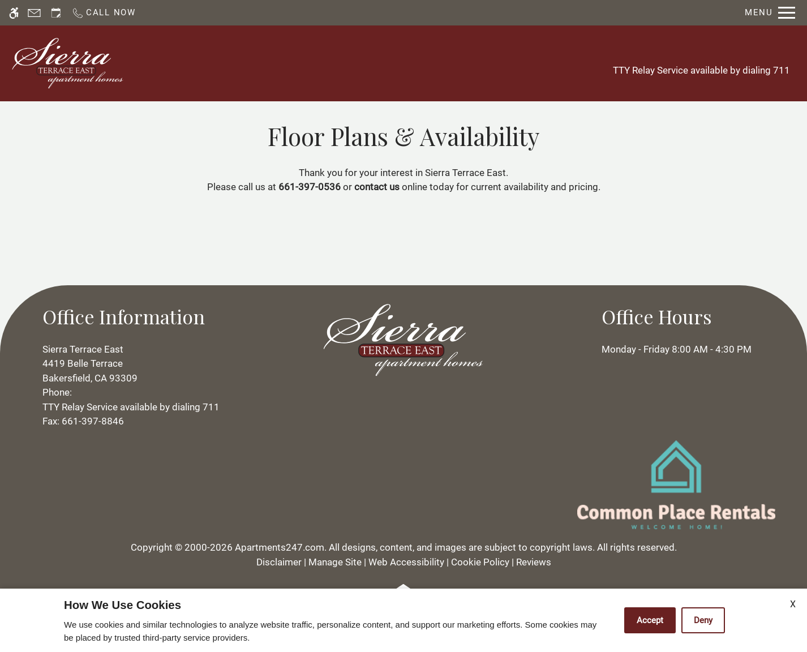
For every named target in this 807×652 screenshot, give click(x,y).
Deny (703, 620)
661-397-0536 (309, 186)
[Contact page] (34, 13)
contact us (377, 186)
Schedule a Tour (304, 63)
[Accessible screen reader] (14, 13)
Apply (377, 63)
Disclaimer (279, 562)
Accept (650, 620)
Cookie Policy (480, 562)
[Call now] (103, 13)
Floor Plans (439, 63)
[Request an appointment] (56, 13)
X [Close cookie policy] (793, 604)
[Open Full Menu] (770, 13)
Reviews (533, 562)
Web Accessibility (406, 562)
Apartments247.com (279, 547)
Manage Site (335, 562)
